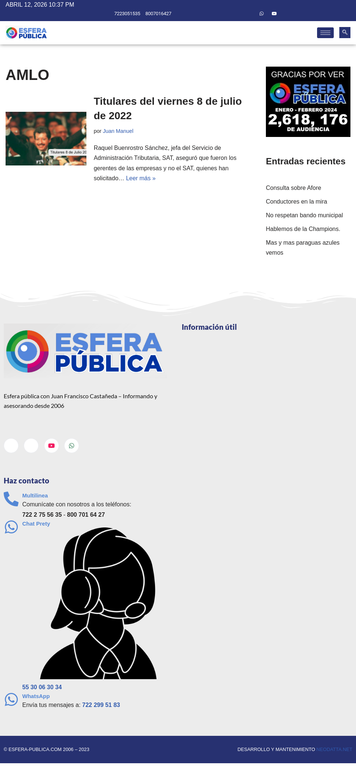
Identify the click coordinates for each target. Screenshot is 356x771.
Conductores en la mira (296, 201)
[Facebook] (236, 13)
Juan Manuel (118, 131)
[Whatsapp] (261, 13)
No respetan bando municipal (304, 215)
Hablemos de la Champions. (303, 229)
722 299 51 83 (101, 705)
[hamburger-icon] (325, 32)
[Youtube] (274, 13)
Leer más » (141, 178)
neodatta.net (334, 749)
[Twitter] (248, 13)
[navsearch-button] (344, 32)
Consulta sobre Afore (293, 188)
